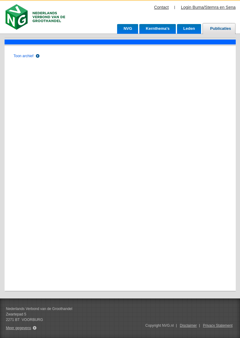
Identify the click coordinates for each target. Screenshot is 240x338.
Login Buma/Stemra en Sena (208, 7)
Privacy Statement (217, 325)
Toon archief (23, 56)
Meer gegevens (18, 328)
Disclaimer (188, 325)
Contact (161, 7)
